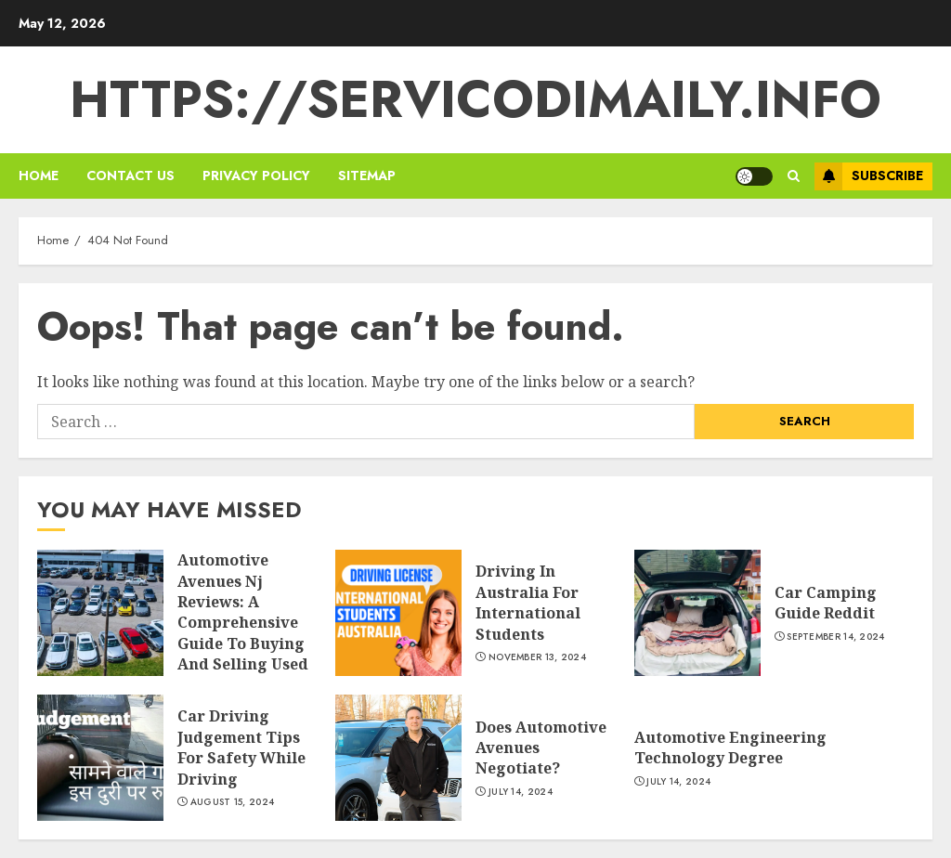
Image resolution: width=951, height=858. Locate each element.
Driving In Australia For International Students (528, 602)
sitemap (367, 175)
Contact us (130, 175)
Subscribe (868, 176)
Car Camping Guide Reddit (826, 602)
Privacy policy (256, 175)
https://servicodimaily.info (475, 99)
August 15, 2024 (232, 802)
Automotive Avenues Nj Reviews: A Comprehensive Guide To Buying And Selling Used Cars (242, 622)
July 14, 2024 (521, 792)
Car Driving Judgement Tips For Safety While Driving (241, 747)
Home (39, 175)
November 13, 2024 (537, 657)
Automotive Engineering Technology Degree (730, 747)
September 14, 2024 (835, 637)
